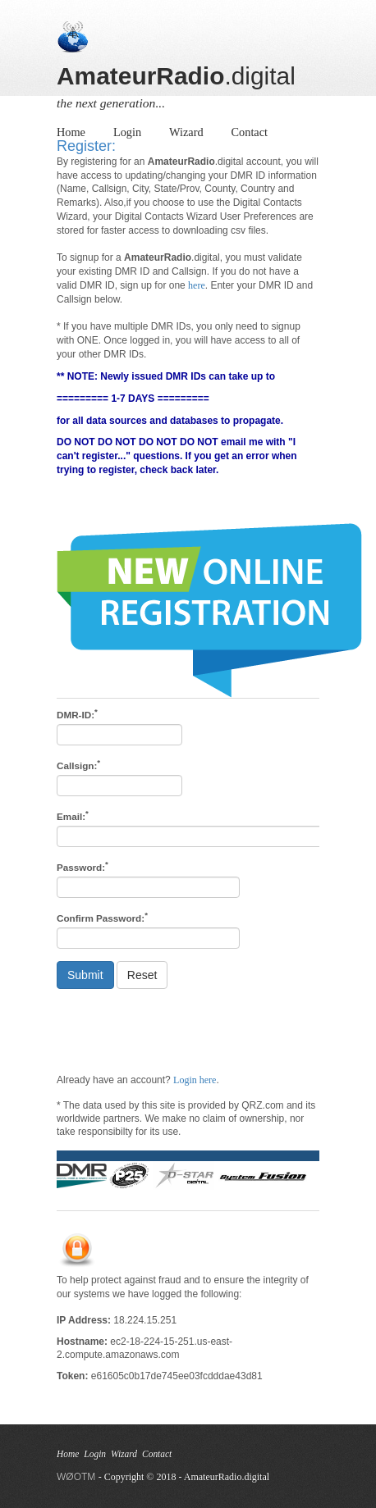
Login (127, 132)
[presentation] (181, 1033)
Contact (250, 132)
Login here (194, 1080)
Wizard (186, 132)
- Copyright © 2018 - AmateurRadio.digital (184, 1477)
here (196, 285)
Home (71, 132)
